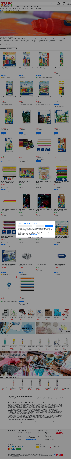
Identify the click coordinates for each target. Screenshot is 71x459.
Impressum (29, 237)
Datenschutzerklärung (34, 237)
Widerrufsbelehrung (40, 237)
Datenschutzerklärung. (34, 234)
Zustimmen (49, 226)
